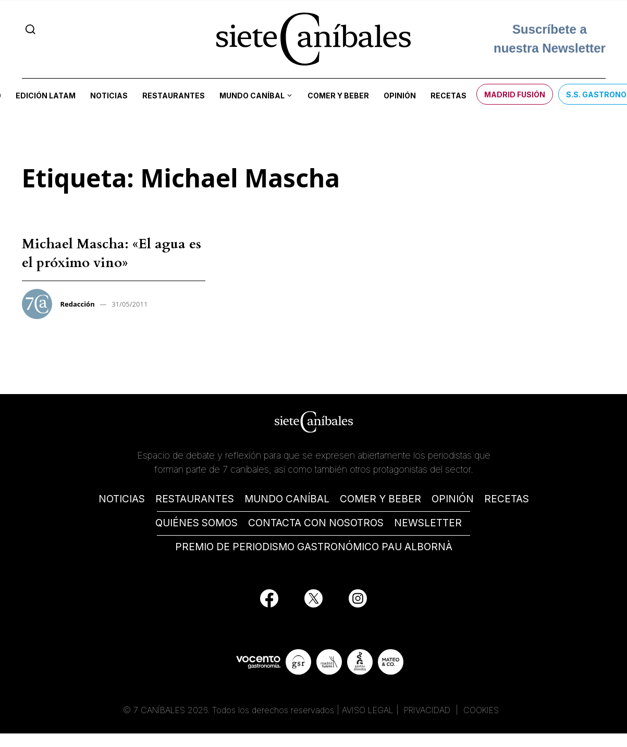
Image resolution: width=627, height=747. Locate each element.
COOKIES (481, 710)
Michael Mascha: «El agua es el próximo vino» (111, 253)
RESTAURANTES (194, 499)
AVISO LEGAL (368, 710)
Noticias (109, 95)
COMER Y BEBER (380, 499)
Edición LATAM (46, 95)
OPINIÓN (453, 499)
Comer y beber (338, 95)
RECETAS (506, 499)
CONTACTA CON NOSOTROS (316, 523)
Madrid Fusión (514, 94)
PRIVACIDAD (428, 710)
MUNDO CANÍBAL (286, 499)
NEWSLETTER (428, 523)
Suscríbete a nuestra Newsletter (550, 38)
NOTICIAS (122, 499)
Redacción (77, 304)
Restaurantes (173, 95)
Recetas (448, 95)
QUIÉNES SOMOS (196, 523)
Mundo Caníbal (252, 95)
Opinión (400, 95)
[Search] (30, 29)
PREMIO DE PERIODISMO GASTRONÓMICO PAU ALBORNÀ (313, 547)
